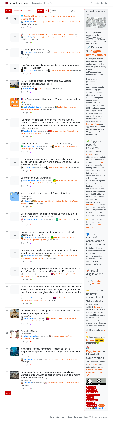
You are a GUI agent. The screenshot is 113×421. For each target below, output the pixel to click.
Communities (37, 3)
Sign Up (104, 3)
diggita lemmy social (17, 3)
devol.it (97, 307)
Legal (70, 417)
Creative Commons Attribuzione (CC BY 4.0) (94, 372)
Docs (86, 417)
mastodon (96, 281)
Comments (17, 11)
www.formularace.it (27, 86)
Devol (102, 162)
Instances (78, 417)
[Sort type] (60, 11)
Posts (8, 11)
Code (91, 417)
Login (96, 3)
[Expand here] (14, 102)
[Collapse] (88, 14)
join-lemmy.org (101, 417)
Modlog (101, 405)
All (46, 11)
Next (8, 393)
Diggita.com (94, 351)
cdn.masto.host (26, 105)
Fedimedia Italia (92, 124)
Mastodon (90, 204)
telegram (96, 284)
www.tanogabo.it (26, 199)
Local (40, 11)
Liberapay (90, 340)
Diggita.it (89, 154)
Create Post (48, 3)
